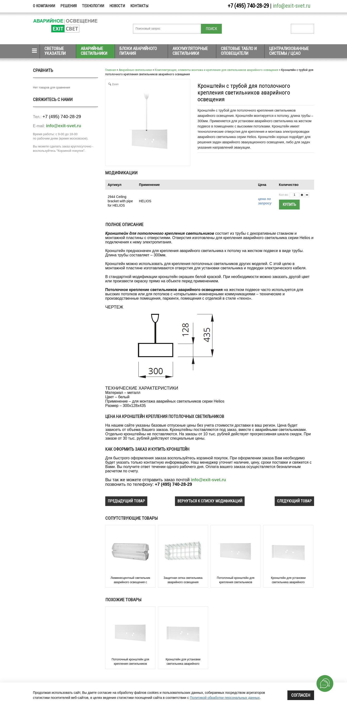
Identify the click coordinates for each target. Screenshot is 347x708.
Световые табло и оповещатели (239, 51)
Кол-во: (284, 194)
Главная (110, 70)
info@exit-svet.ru (291, 6)
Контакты (139, 6)
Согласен (300, 695)
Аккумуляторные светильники (190, 51)
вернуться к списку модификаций (209, 501)
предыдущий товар (126, 501)
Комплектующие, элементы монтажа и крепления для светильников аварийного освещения (216, 70)
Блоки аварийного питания (138, 51)
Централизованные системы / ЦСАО (289, 51)
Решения (68, 6)
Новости (117, 6)
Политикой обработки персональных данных (225, 698)
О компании (44, 6)
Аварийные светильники (94, 51)
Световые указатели (55, 51)
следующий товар (294, 501)
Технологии (93, 6)
